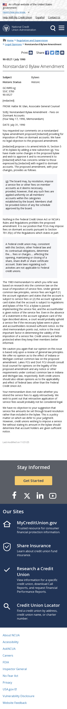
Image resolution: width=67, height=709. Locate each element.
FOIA (6, 662)
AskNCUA (9, 649)
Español (40, 17)
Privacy (7, 682)
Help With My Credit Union (16, 17)
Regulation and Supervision (32, 40)
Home (10, 40)
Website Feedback (15, 703)
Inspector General (15, 669)
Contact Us (54, 17)
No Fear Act (10, 676)
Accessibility (11, 642)
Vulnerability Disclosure (18, 696)
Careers (8, 655)
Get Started (33, 480)
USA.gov (8, 689)
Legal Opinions (13, 44)
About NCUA (11, 635)
